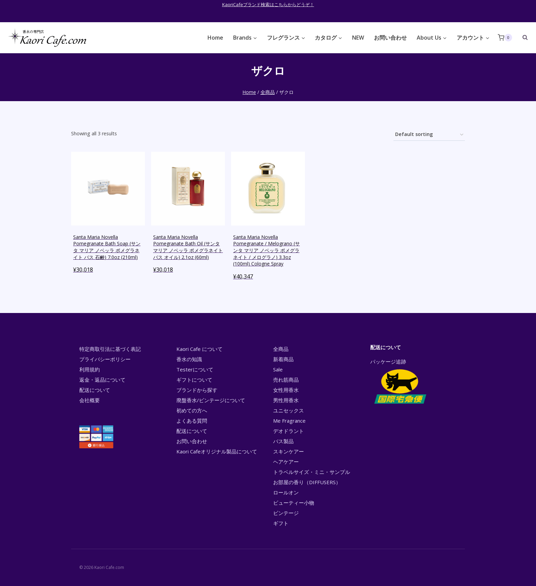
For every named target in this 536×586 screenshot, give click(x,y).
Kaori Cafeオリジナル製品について (216, 451)
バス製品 (283, 441)
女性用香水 (286, 389)
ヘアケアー (286, 461)
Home (215, 37)
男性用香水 (286, 400)
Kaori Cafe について (199, 348)
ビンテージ (286, 512)
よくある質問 (191, 420)
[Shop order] (429, 135)
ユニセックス (288, 410)
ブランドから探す (196, 389)
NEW (358, 37)
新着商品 (283, 359)
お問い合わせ (390, 37)
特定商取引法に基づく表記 (110, 348)
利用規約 (89, 369)
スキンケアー (288, 451)
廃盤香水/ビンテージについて (210, 400)
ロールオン (286, 492)
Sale (278, 369)
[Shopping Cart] (505, 37)
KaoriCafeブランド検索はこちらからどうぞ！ (268, 4)
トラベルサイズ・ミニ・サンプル (311, 471)
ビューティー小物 (293, 502)
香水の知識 (189, 359)
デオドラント (288, 430)
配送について (94, 389)
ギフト (281, 523)
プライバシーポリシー (105, 359)
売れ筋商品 (286, 379)
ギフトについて (194, 379)
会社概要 (89, 400)
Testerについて (194, 369)
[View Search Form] (521, 37)
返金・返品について (102, 379)
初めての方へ (191, 410)
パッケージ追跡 (399, 382)
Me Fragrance (289, 420)
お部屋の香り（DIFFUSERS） (307, 482)
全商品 (281, 348)
